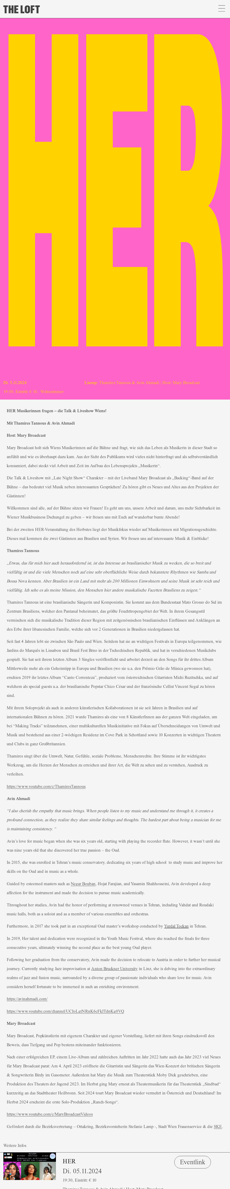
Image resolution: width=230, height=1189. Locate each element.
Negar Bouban (83, 883)
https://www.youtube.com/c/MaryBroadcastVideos (50, 1114)
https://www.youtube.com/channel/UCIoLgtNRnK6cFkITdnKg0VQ (65, 1011)
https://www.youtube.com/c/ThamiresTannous (46, 786)
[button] (222, 9)
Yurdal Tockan (176, 926)
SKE (218, 1126)
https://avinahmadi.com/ (27, 998)
